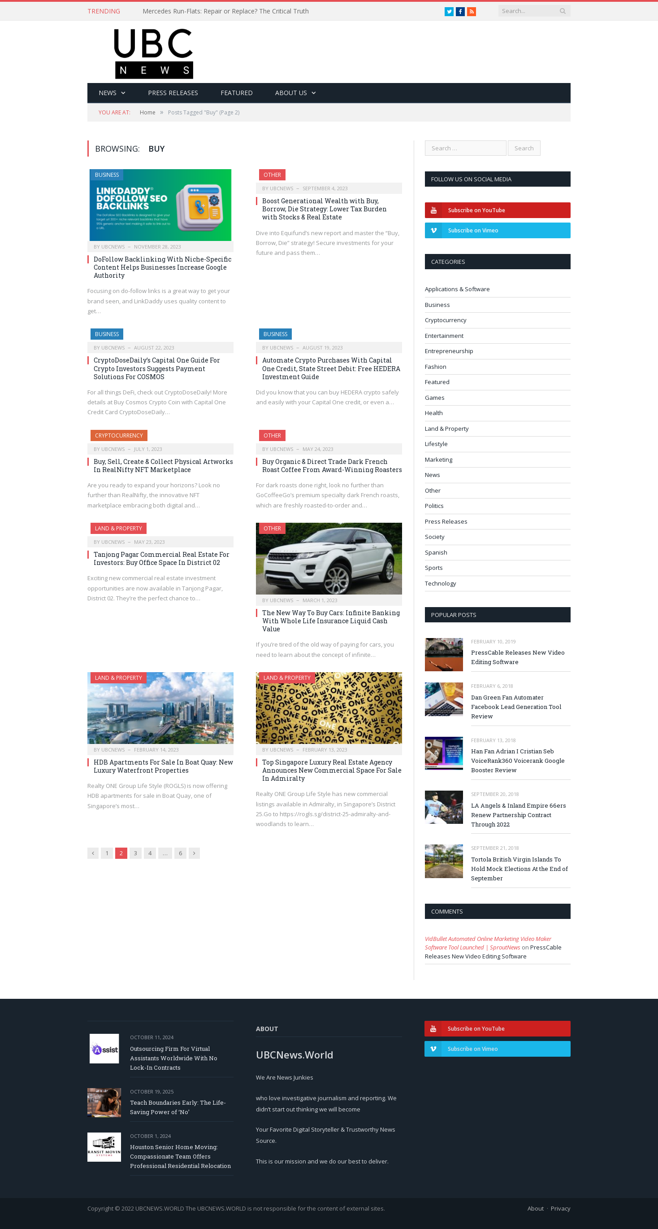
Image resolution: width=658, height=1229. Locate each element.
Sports (434, 568)
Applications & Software (457, 289)
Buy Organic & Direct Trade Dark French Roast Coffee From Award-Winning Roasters (332, 465)
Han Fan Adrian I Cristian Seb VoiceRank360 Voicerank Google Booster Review (518, 760)
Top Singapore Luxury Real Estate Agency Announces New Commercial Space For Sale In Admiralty (332, 770)
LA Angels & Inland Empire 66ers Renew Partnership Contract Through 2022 (518, 814)
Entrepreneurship (449, 351)
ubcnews (113, 246)
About (536, 1208)
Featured (237, 92)
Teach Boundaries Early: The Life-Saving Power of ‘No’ (178, 1107)
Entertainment (444, 336)
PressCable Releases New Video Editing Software (518, 657)
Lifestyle (436, 444)
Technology (440, 583)
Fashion (435, 367)
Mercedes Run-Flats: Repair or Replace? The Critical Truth (226, 11)
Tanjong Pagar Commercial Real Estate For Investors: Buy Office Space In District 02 (161, 558)
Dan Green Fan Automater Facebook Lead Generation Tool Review (516, 706)
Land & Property (118, 528)
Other (272, 175)
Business (107, 175)
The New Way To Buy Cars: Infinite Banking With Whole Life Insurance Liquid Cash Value (331, 620)
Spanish (436, 552)
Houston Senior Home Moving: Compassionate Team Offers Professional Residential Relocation (180, 1156)
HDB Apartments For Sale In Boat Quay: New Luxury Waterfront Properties (163, 766)
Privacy (561, 1208)
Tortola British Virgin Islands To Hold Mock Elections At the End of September (519, 868)
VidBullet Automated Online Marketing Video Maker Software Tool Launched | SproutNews (488, 943)
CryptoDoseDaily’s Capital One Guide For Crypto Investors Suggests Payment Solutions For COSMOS (157, 368)
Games (435, 398)
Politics (434, 506)
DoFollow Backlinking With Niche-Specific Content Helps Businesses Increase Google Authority (162, 267)
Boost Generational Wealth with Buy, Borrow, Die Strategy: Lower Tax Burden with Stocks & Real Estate (324, 209)
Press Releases (173, 92)
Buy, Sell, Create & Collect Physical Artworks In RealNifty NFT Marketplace (163, 465)
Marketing (438, 459)
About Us (291, 92)
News (108, 92)
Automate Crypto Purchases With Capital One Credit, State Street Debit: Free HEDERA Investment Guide (331, 368)
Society (435, 537)
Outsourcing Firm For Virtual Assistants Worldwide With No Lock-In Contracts (173, 1058)
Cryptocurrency (119, 435)
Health (434, 413)
